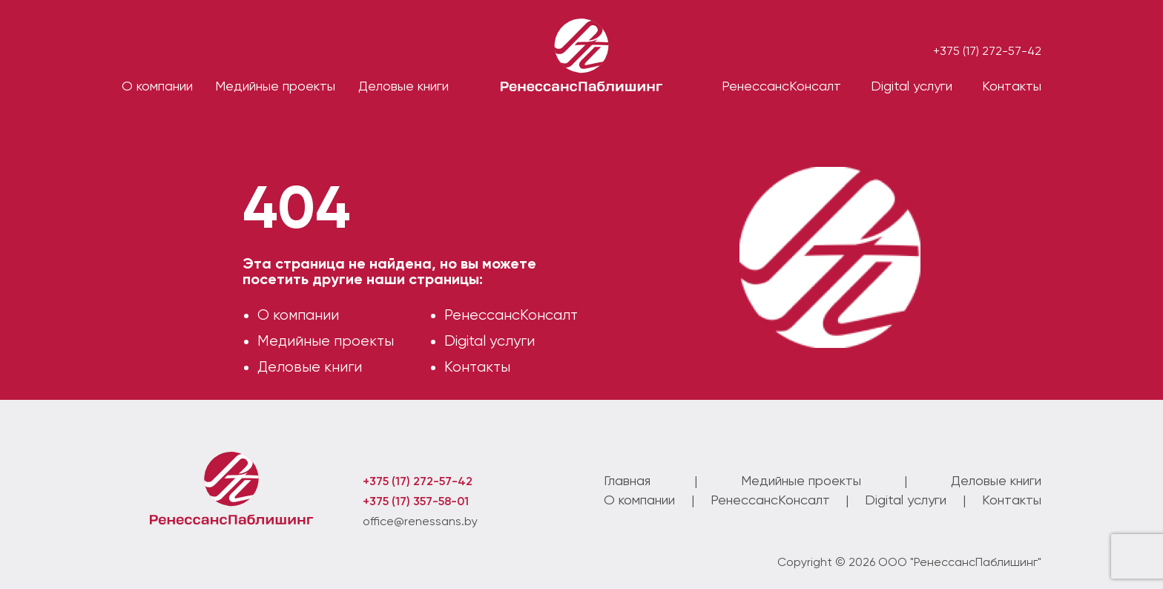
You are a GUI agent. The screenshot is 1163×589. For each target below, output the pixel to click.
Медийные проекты (325, 340)
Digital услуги (489, 340)
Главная (627, 480)
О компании (157, 85)
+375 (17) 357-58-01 (416, 501)
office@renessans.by (420, 521)
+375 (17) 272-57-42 (987, 51)
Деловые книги (309, 366)
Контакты (1011, 85)
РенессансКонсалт (511, 314)
